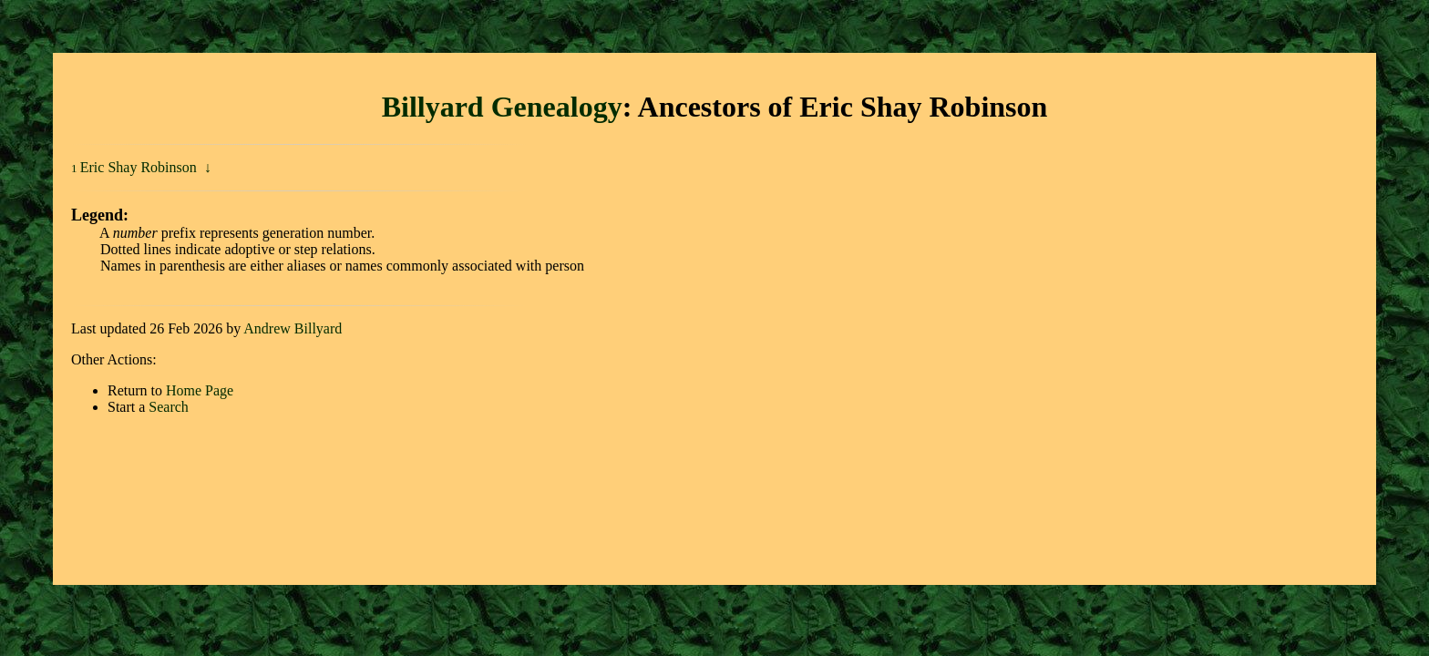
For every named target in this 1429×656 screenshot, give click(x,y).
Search (169, 407)
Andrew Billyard (292, 328)
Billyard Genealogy (502, 106)
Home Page (199, 390)
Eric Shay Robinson (140, 167)
